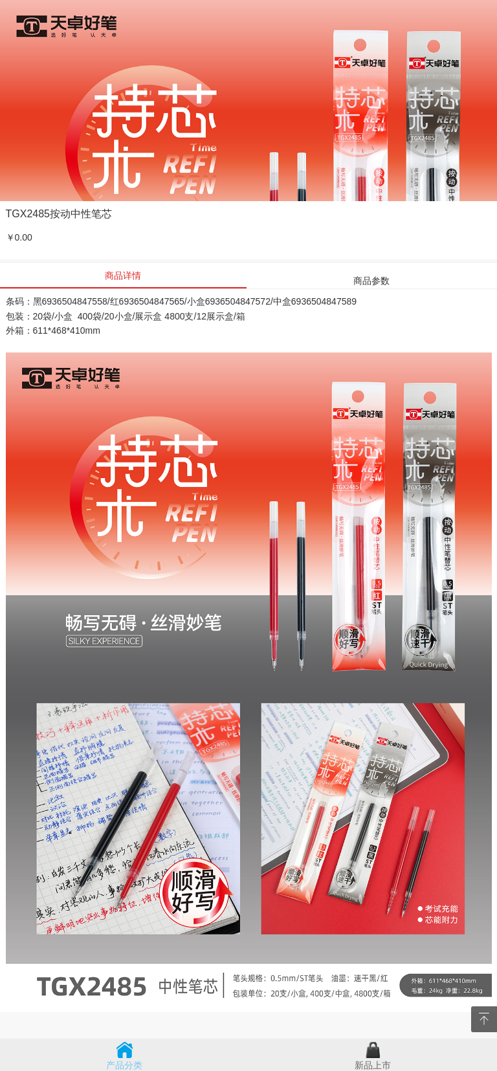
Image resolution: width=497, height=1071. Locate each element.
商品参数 (371, 281)
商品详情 (123, 275)
